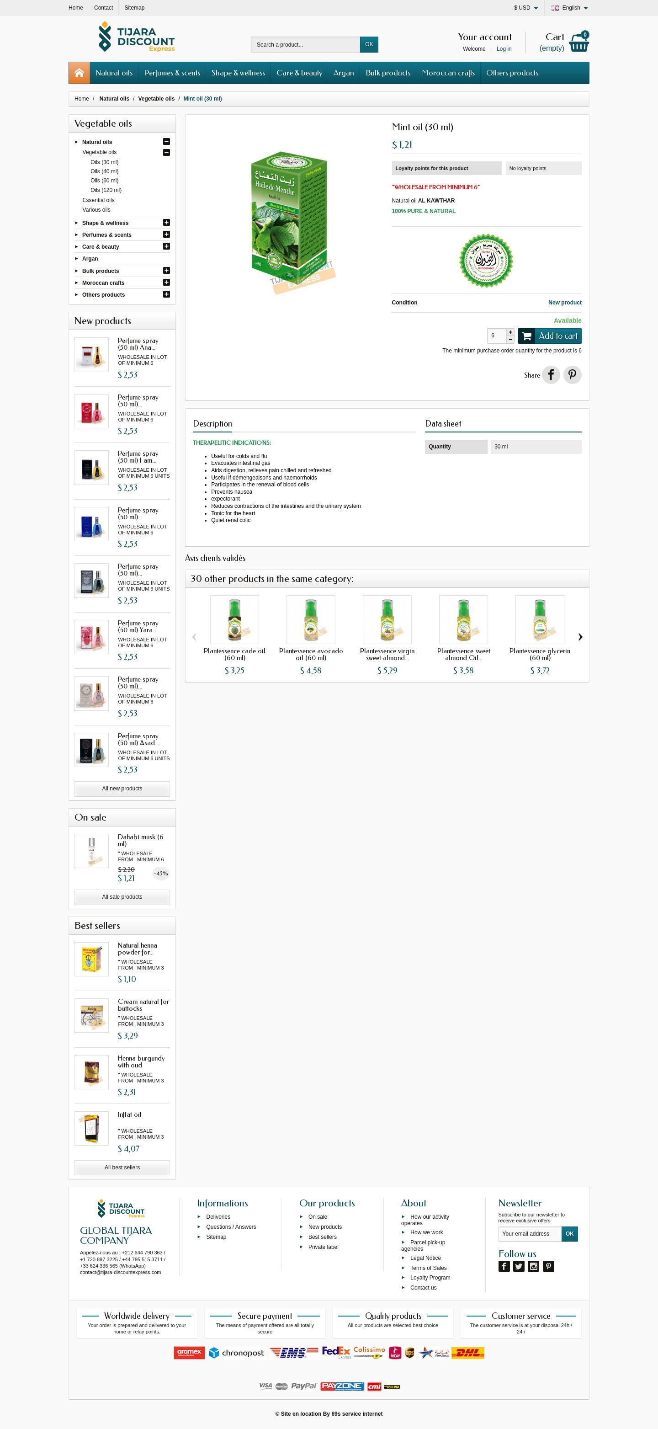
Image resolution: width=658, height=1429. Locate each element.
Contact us (423, 1288)
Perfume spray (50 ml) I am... (138, 456)
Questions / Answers (231, 1227)
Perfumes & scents (172, 72)
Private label (323, 1246)
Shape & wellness (238, 72)
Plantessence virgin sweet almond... (387, 654)
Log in (504, 49)
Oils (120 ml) (106, 190)
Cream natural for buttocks (143, 1005)
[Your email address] (530, 1234)
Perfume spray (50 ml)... (138, 400)
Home (81, 99)
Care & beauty (299, 72)
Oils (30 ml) (104, 162)
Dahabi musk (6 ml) (141, 840)
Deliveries (218, 1217)
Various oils (97, 210)
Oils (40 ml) (104, 171)
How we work (426, 1232)
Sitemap (216, 1237)
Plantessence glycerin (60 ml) (539, 654)
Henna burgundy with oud (141, 1061)
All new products (122, 788)
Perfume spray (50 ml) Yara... (138, 626)
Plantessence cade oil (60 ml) (234, 654)
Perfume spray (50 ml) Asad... (138, 739)
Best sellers (322, 1237)
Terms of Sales (428, 1267)
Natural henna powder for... (137, 948)
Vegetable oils (100, 152)
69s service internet (356, 1414)
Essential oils (99, 200)
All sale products (122, 897)
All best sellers (122, 1167)
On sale (317, 1217)
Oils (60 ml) (104, 180)
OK (369, 44)
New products (325, 1227)
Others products (512, 72)
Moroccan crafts (448, 72)
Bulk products (388, 72)
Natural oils (114, 72)
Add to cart (548, 336)
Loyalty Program (430, 1277)
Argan (344, 72)
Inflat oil (130, 1114)
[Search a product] (306, 45)
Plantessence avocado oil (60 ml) (311, 654)
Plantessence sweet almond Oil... (463, 654)
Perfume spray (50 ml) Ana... (138, 344)
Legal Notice (425, 1257)
